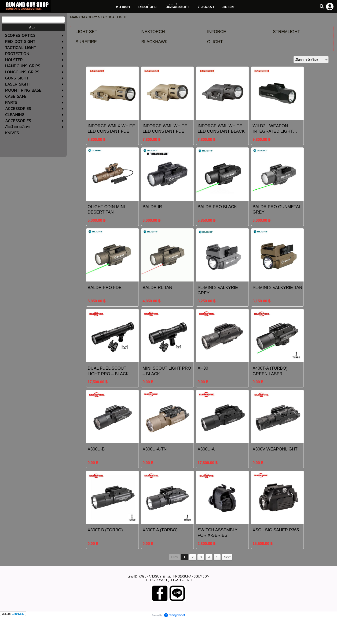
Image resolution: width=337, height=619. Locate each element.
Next (227, 557)
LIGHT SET (86, 31)
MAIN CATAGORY (83, 17)
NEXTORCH (153, 31)
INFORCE (216, 31)
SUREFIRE (86, 41)
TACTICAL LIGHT (114, 17)
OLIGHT (215, 41)
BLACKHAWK (154, 41)
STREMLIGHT (286, 31)
